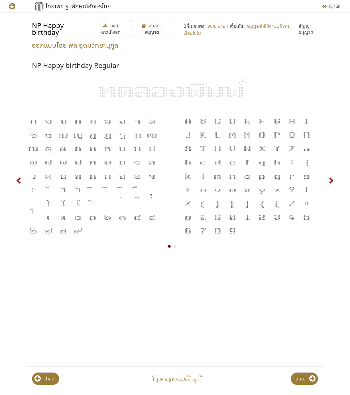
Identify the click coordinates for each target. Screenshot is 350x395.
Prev (18, 180)
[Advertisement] (99, 316)
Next (331, 180)
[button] (16, 6)
